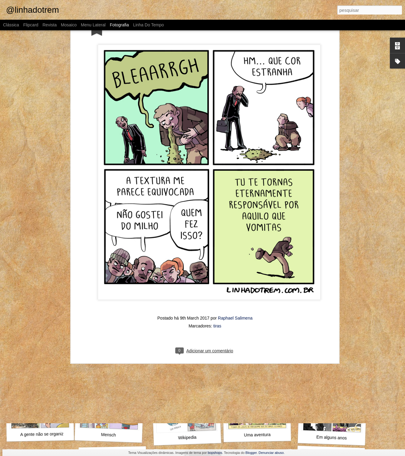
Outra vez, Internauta (38, 352)
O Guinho (258, 272)
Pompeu (184, 351)
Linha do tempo (148, 24)
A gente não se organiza (43, 434)
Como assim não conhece (336, 269)
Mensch (108, 435)
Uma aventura (257, 435)
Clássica (11, 24)
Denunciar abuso (271, 452)
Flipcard (30, 24)
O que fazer (114, 355)
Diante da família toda (332, 355)
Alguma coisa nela (110, 269)
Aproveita (261, 355)
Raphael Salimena (235, 129)
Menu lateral (93, 24)
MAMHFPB (37, 270)
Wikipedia (187, 437)
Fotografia (119, 24)
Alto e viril (187, 272)
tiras (217, 137)
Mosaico (69, 24)
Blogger (251, 452)
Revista (49, 24)
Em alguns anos (331, 437)
